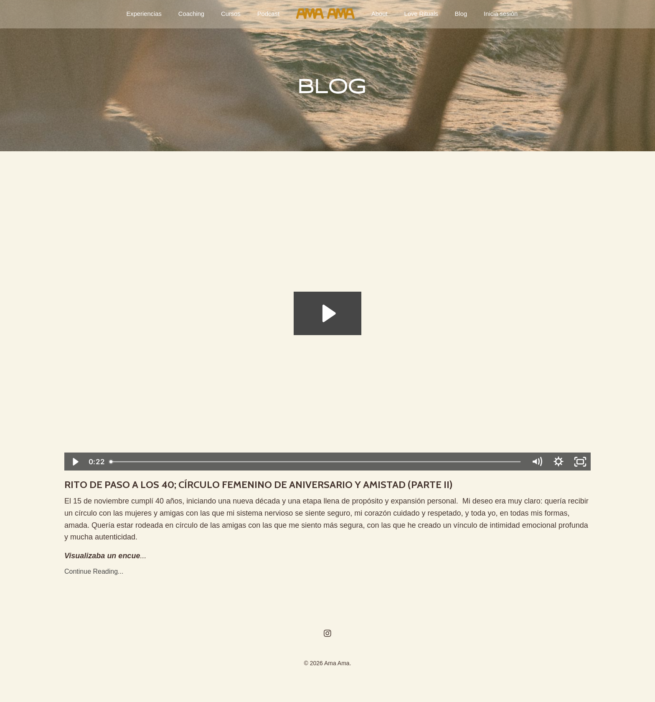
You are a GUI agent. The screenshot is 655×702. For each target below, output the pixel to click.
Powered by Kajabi (327, 680)
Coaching (194, 13)
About (379, 13)
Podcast (268, 13)
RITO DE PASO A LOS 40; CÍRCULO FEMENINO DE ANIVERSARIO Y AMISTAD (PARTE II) (319, 487)
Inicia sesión (497, 13)
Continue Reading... (93, 575)
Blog (458, 13)
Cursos (232, 13)
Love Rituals (420, 13)
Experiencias (148, 13)
